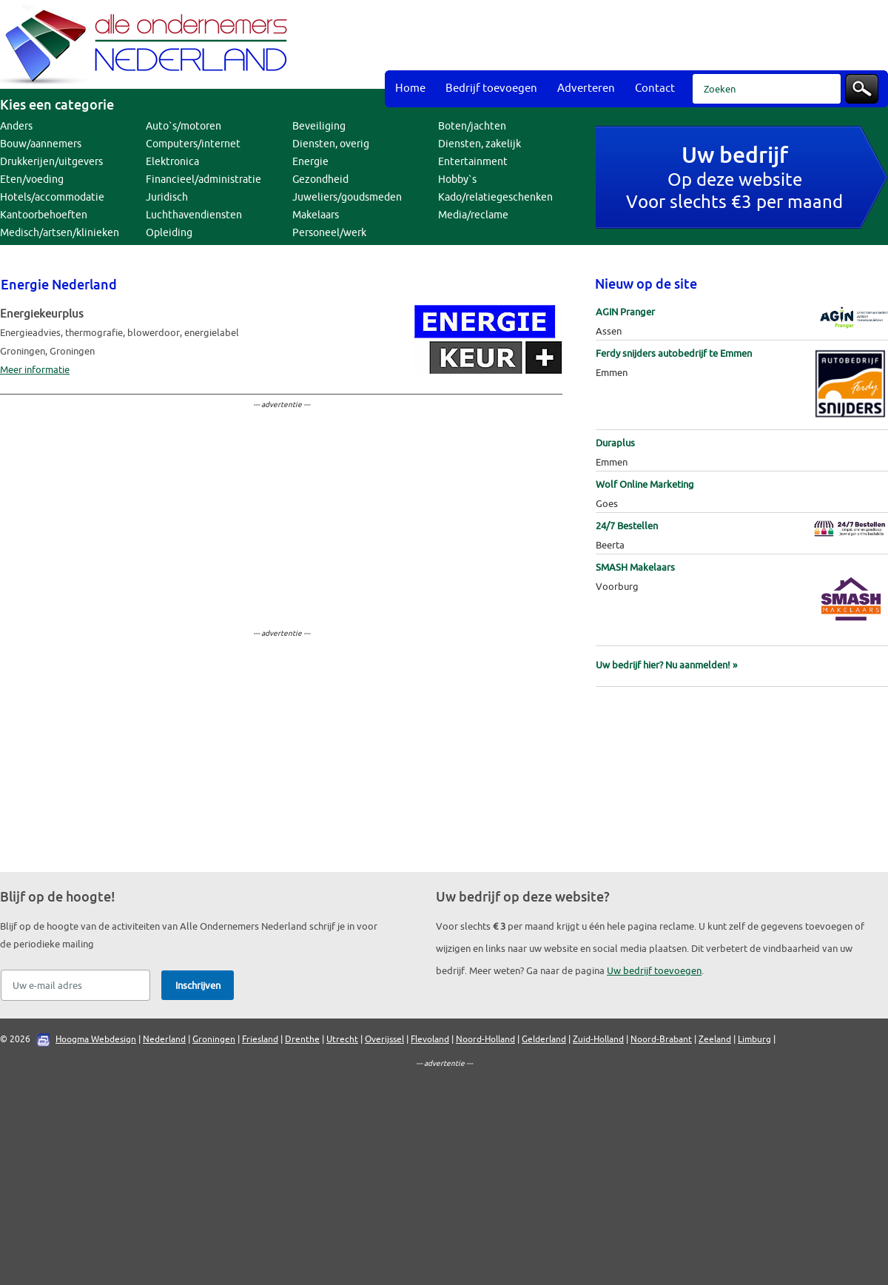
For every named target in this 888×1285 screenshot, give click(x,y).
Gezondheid (320, 179)
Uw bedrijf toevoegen (654, 970)
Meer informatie (35, 369)
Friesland (260, 1039)
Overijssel (384, 1039)
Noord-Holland (485, 1039)
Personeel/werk (329, 233)
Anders (16, 126)
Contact (655, 88)
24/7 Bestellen (627, 526)
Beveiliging (319, 126)
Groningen (213, 1039)
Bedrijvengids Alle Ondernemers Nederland (148, 44)
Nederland (164, 1039)
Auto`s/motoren (183, 126)
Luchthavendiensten (194, 215)
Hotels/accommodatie (52, 197)
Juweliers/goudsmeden (347, 197)
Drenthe (302, 1039)
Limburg (754, 1039)
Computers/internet (193, 144)
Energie (310, 161)
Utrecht (342, 1039)
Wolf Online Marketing (645, 484)
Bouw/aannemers (40, 144)
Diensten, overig (330, 144)
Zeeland (715, 1039)
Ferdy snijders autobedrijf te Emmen (674, 353)
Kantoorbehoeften (43, 215)
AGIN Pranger (625, 312)
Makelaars (315, 215)
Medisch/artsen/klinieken (59, 233)
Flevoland (430, 1039)
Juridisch (167, 197)
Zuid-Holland (598, 1039)
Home (410, 88)
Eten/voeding (32, 179)
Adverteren (586, 88)
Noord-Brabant (661, 1039)
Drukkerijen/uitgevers (51, 161)
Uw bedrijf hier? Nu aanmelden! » (666, 665)
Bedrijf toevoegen (491, 88)
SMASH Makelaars (635, 567)
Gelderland (544, 1039)
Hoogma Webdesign (96, 1039)
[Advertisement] (568, 118)
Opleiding (169, 233)
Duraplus (615, 443)
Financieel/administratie (203, 179)
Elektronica (172, 161)
